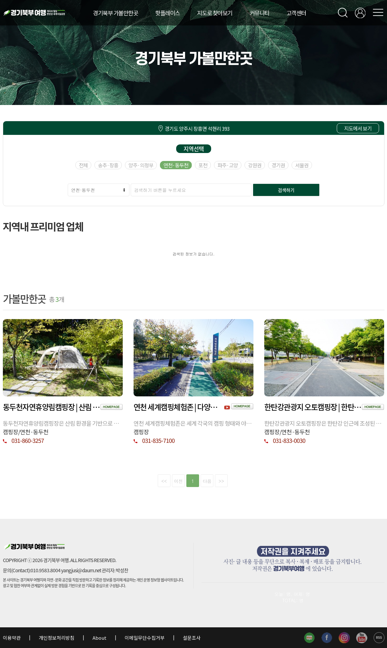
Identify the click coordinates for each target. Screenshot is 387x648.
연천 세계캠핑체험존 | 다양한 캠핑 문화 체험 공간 (179, 407)
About (99, 637)
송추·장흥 (108, 165)
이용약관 (12, 637)
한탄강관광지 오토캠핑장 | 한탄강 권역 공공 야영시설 (313, 407)
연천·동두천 (175, 165)
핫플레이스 (167, 13)
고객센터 (296, 13)
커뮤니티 (259, 13)
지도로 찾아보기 (214, 13)
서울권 (301, 165)
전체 (83, 165)
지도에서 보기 (358, 128)
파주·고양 (228, 165)
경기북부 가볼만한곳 (115, 13)
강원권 (254, 165)
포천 (202, 165)
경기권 (278, 165)
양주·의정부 (140, 165)
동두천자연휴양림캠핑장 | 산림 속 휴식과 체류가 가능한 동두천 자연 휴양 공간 (51, 407)
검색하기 (286, 190)
